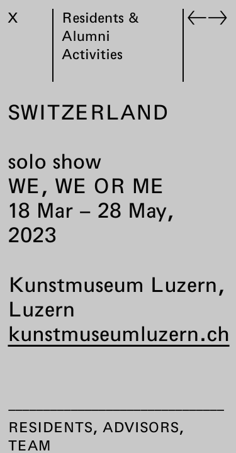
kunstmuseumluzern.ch (119, 333)
